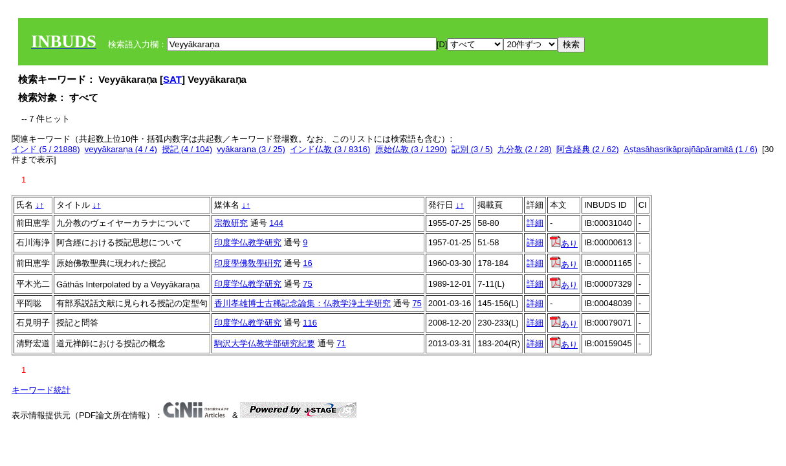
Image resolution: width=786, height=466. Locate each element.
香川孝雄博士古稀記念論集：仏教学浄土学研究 (302, 303)
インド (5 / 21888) (46, 149)
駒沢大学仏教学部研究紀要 (264, 343)
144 (276, 223)
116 (310, 322)
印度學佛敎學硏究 (247, 263)
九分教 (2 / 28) (524, 149)
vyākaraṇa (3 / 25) (251, 149)
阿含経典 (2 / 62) (587, 149)
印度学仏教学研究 (247, 242)
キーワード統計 (41, 390)
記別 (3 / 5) (472, 149)
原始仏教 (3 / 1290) (411, 149)
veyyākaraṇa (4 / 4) (121, 149)
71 (340, 343)
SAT (172, 79)
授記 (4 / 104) (187, 149)
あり (564, 244)
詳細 (535, 223)
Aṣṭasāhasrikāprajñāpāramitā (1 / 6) (691, 149)
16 (307, 263)
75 (307, 284)
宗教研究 (231, 223)
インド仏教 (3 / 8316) (330, 149)
